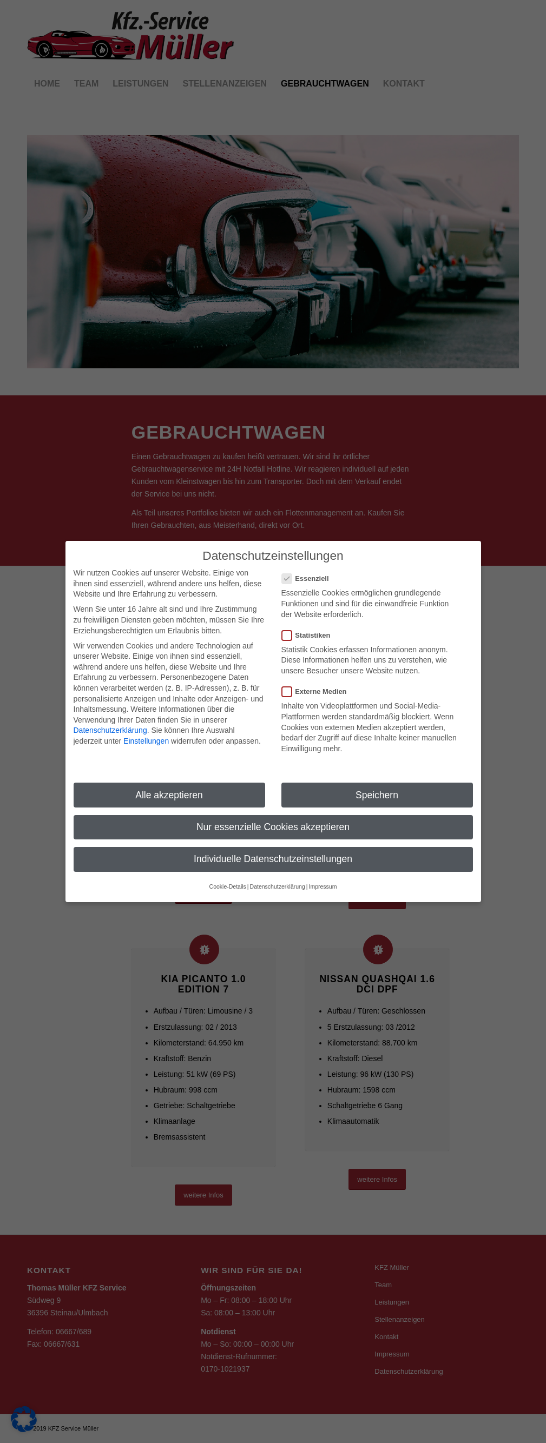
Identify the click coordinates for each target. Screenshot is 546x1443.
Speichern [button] (377, 780)
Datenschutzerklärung (110, 716)
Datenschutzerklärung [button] (277, 872)
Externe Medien (318, 677)
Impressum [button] (322, 872)
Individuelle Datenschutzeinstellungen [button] (273, 844)
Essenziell (309, 564)
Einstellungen (146, 727)
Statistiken (310, 620)
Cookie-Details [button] (227, 872)
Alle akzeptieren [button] (169, 780)
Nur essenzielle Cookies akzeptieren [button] (273, 812)
